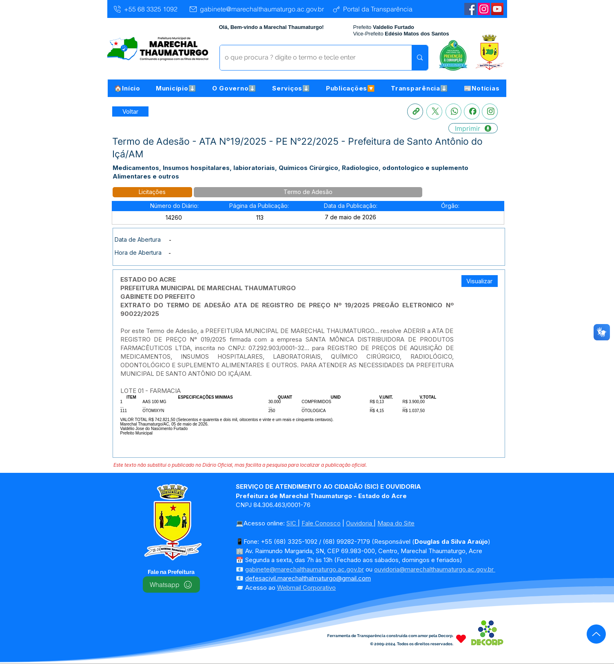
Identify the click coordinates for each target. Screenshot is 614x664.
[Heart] (461, 638)
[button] (176, 88)
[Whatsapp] (453, 111)
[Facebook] (472, 111)
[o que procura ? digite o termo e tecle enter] (310, 57)
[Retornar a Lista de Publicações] (130, 111)
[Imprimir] (473, 128)
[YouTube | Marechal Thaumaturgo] (497, 9)
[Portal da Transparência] (372, 9)
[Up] (596, 634)
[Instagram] (484, 9)
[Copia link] (415, 111)
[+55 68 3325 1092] (145, 9)
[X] (434, 111)
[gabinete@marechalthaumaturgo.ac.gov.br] (256, 9)
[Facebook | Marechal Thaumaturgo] (470, 9)
